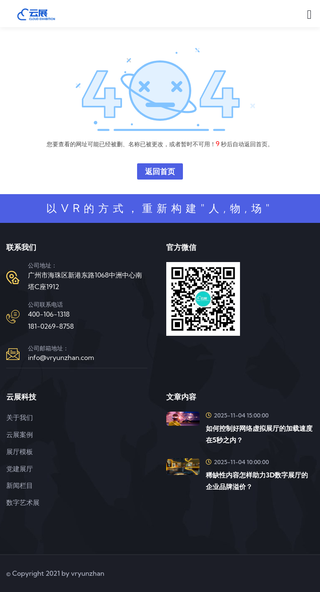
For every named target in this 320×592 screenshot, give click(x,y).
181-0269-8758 (51, 326)
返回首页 (160, 171)
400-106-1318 (49, 314)
